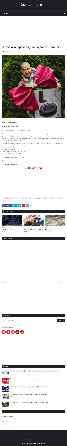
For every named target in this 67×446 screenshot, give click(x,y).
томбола (52, 198)
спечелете (44, 198)
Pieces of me (5, 421)
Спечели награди (33, 4)
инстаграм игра (7, 198)
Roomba (10, 201)
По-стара (61, 282)
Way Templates (42, 443)
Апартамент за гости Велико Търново (11, 418)
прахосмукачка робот (25, 198)
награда (15, 198)
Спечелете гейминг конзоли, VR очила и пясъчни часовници (28, 394)
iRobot (4, 201)
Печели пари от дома (7, 416)
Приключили (36, 198)
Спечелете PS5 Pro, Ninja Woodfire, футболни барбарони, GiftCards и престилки (34, 371)
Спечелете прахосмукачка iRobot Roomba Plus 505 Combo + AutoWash (33, 229)
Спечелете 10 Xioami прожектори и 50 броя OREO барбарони (29, 387)
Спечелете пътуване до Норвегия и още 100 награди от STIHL (29, 402)
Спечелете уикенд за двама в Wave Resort (54, 228)
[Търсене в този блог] (29, 320)
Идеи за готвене (6, 424)
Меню (6, 13)
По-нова (5, 282)
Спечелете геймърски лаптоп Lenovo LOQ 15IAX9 (11, 228)
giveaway (59, 198)
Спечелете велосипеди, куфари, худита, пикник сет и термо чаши (30, 379)
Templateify (30, 443)
